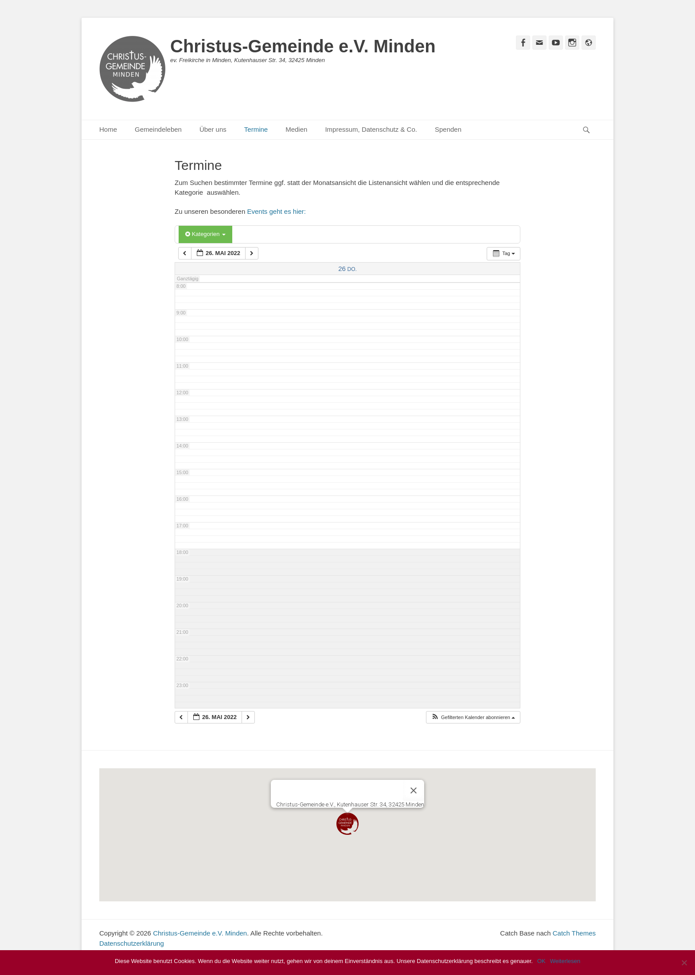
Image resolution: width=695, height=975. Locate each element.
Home (108, 129)
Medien (296, 129)
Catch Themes (574, 933)
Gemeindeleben (158, 129)
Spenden (448, 129)
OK (541, 961)
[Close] (413, 790)
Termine (256, 129)
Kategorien (205, 234)
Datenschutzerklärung (131, 943)
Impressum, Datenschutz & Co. (371, 129)
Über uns (212, 129)
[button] (472, 717)
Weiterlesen (565, 961)
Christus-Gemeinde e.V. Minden (303, 46)
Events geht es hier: (276, 211)
